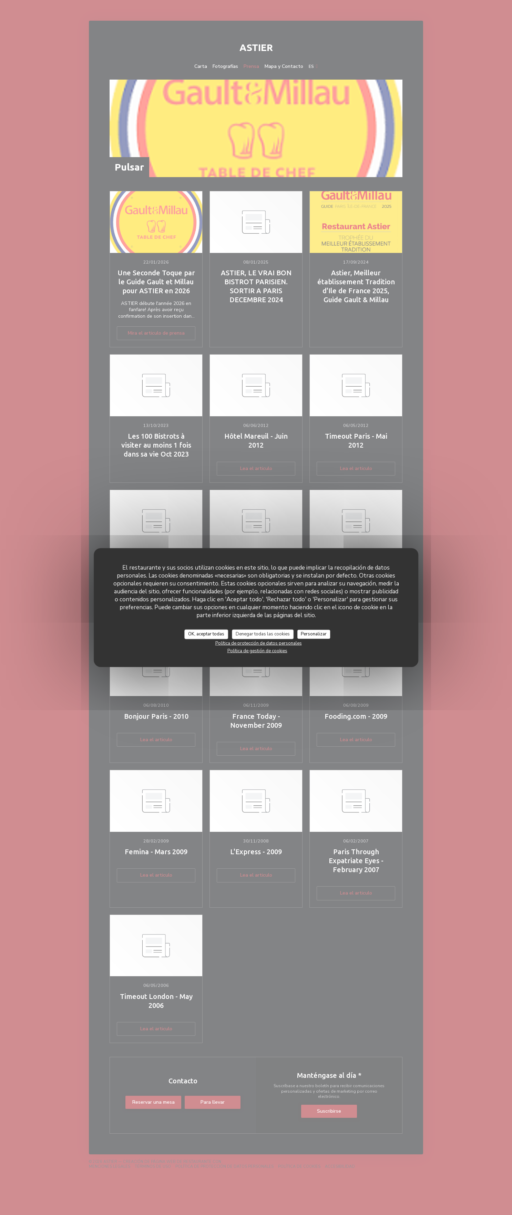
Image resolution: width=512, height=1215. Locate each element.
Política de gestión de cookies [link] (257, 650)
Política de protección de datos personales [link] (258, 643)
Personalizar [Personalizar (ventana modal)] (314, 634)
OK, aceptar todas (206, 634)
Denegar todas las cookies (263, 634)
